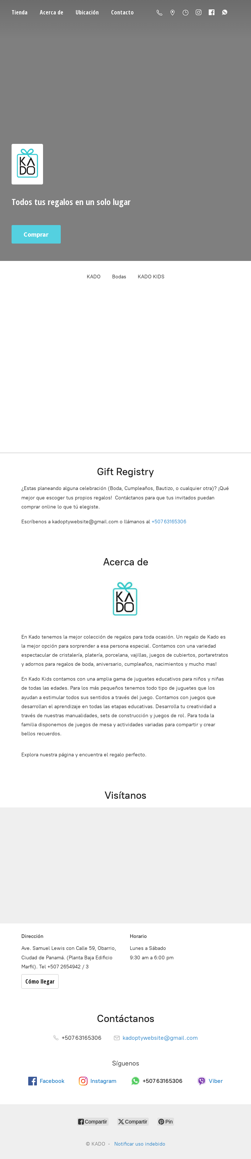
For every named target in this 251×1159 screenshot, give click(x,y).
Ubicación (87, 12)
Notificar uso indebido (139, 1144)
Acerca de (51, 12)
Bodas (119, 277)
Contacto (122, 12)
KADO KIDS (151, 277)
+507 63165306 (169, 522)
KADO (94, 277)
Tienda (19, 12)
